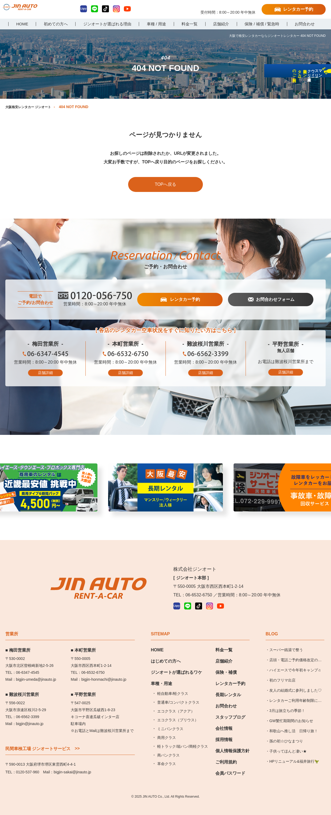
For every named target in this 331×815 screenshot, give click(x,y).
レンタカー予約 (298, 9)
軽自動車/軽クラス (172, 685)
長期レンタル (228, 686)
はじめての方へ (166, 652)
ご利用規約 (226, 753)
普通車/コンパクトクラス (178, 694)
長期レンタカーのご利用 (324, 112)
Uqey (83, 8)
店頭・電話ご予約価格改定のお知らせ (295, 653)
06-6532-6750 (125, 355)
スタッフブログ (230, 708)
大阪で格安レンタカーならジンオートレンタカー (30, 10)
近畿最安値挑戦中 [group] (165, 490)
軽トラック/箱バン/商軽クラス (182, 737)
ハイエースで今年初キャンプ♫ (295, 661)
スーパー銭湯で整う (286, 641)
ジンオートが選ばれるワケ (176, 664)
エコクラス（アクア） (176, 702)
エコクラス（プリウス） (177, 711)
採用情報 (224, 731)
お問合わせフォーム (274, 300)
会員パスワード (230, 764)
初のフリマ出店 (282, 672)
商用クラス (166, 729)
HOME (157, 641)
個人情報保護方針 (232, 742)
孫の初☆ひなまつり (286, 732)
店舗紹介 (224, 652)
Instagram (116, 8)
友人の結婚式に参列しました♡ (295, 682)
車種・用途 (161, 675)
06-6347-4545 (45, 355)
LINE (94, 8)
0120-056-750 (228, 7)
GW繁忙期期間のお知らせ (291, 712)
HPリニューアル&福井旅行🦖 (294, 752)
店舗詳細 (45, 373)
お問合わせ (226, 697)
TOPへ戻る (165, 184)
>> (77, 740)
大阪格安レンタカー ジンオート (32, 107)
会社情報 (224, 720)
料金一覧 (224, 641)
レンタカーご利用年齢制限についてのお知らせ (295, 693)
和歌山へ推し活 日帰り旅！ (293, 722)
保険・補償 (226, 664)
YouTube (127, 8)
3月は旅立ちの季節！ (287, 702)
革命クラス (166, 755)
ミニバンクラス (170, 720)
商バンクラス (168, 746)
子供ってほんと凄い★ (288, 742)
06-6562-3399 (205, 355)
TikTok (105, 8)
